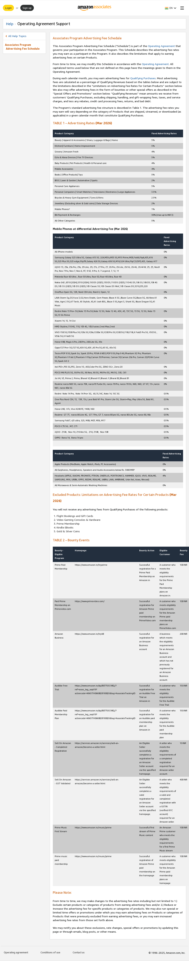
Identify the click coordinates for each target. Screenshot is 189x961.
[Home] (94, 8)
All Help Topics (17, 36)
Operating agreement (16, 952)
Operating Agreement (161, 46)
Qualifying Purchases (143, 78)
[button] (171, 8)
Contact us (79, 952)
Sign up (27, 7)
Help (9, 24)
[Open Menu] (181, 8)
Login (8, 7)
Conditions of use (50, 952)
